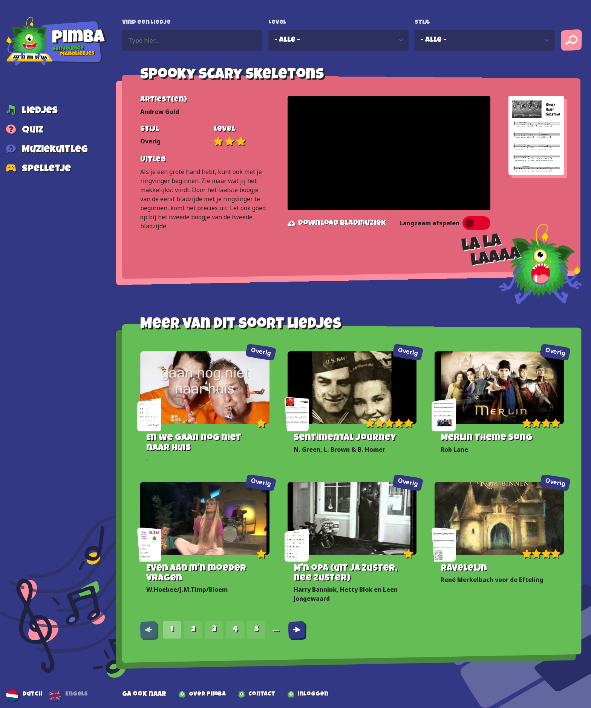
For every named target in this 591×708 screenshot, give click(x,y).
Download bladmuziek (337, 223)
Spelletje (46, 170)
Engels (76, 694)
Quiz (32, 131)
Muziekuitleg (55, 150)
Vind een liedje (146, 23)
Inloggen (313, 694)
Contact (261, 694)
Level (277, 23)
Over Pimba (207, 694)
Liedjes (40, 111)
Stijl (422, 23)
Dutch (33, 694)
